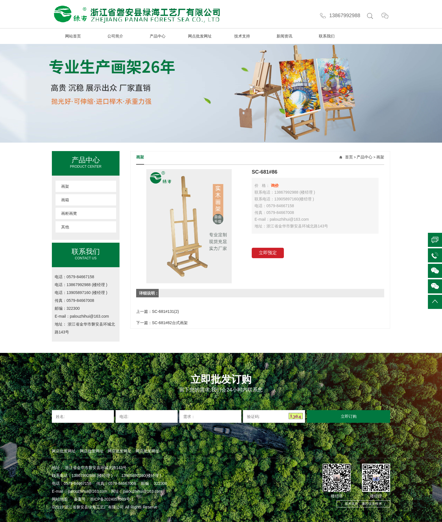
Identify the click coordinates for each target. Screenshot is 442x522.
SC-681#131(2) (165, 311)
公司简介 (115, 36)
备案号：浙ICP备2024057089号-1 (104, 499)
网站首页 (73, 36)
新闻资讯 (284, 36)
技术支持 (242, 36)
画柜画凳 (69, 213)
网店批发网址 (64, 451)
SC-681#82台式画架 (170, 322)
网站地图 (60, 499)
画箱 (65, 200)
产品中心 (157, 36)
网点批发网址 (200, 36)
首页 (349, 157)
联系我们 (327, 36)
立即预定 (268, 252)
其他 (65, 227)
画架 (65, 186)
